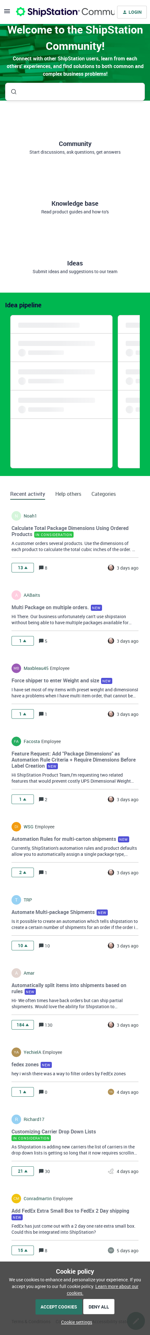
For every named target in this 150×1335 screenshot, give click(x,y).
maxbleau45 (36, 668)
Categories (103, 493)
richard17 (34, 1119)
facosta (32, 741)
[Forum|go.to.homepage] (61, 12)
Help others (68, 493)
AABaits (32, 595)
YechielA (32, 1052)
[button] (75, 1322)
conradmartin (38, 1198)
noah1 (30, 516)
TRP (28, 900)
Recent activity (27, 493)
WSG (29, 827)
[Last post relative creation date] (127, 567)
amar (29, 973)
